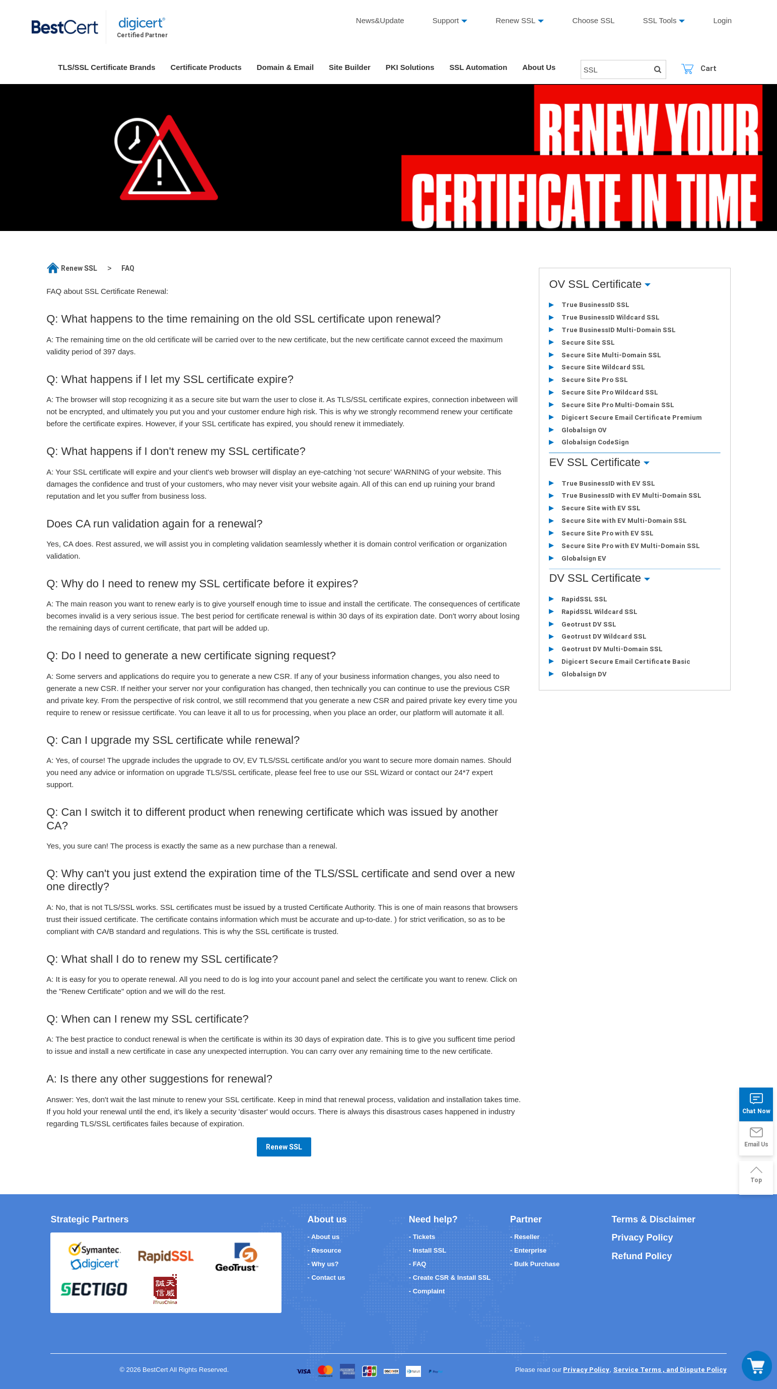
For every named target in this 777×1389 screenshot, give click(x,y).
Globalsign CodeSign (594, 443)
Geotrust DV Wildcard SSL (603, 638)
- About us (323, 1237)
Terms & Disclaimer (653, 1219)
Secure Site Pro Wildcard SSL (609, 393)
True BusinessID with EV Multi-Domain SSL (631, 497)
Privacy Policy (642, 1237)
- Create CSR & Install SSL (450, 1277)
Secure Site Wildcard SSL (603, 367)
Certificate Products (207, 67)
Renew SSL (515, 20)
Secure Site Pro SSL (594, 380)
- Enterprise (528, 1250)
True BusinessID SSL (595, 304)
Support (446, 20)
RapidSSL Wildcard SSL (599, 613)
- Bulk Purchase (534, 1264)
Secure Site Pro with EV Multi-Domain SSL (630, 547)
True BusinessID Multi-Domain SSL (618, 330)
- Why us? (322, 1264)
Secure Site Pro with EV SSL (607, 534)
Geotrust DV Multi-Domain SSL (611, 651)
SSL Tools (660, 20)
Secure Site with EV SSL (600, 509)
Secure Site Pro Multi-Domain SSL (617, 405)
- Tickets (422, 1237)
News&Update (380, 20)
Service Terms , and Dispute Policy (670, 1369)
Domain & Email (287, 67)
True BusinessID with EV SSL (608, 484)
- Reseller (525, 1237)
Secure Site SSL (587, 342)
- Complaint (427, 1291)
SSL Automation (481, 67)
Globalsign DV (583, 676)
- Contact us (326, 1277)
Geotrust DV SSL (588, 626)
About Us (542, 67)
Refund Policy (641, 1256)
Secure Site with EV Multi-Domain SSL (623, 522)
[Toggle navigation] (757, 1366)
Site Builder (352, 67)
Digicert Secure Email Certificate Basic (625, 663)
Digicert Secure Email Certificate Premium (631, 418)
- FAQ (418, 1264)
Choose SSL (594, 20)
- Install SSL (427, 1250)
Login (723, 20)
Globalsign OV (583, 430)
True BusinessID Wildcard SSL (610, 317)
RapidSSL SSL (584, 600)
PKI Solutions (412, 67)
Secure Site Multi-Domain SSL (611, 355)
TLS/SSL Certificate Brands (107, 67)
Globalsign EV (583, 560)
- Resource (324, 1250)
